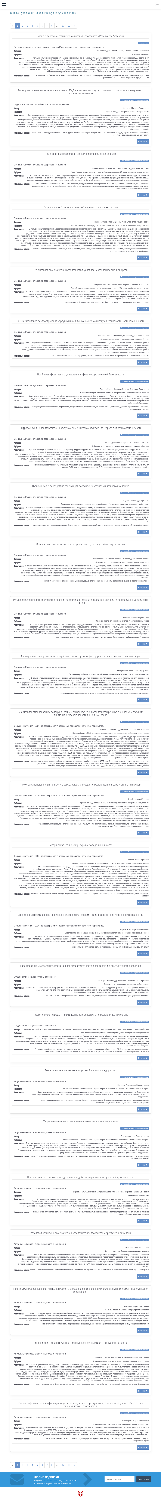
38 (69, 26)
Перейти (142, 142)
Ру (157, 5)
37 (63, 26)
